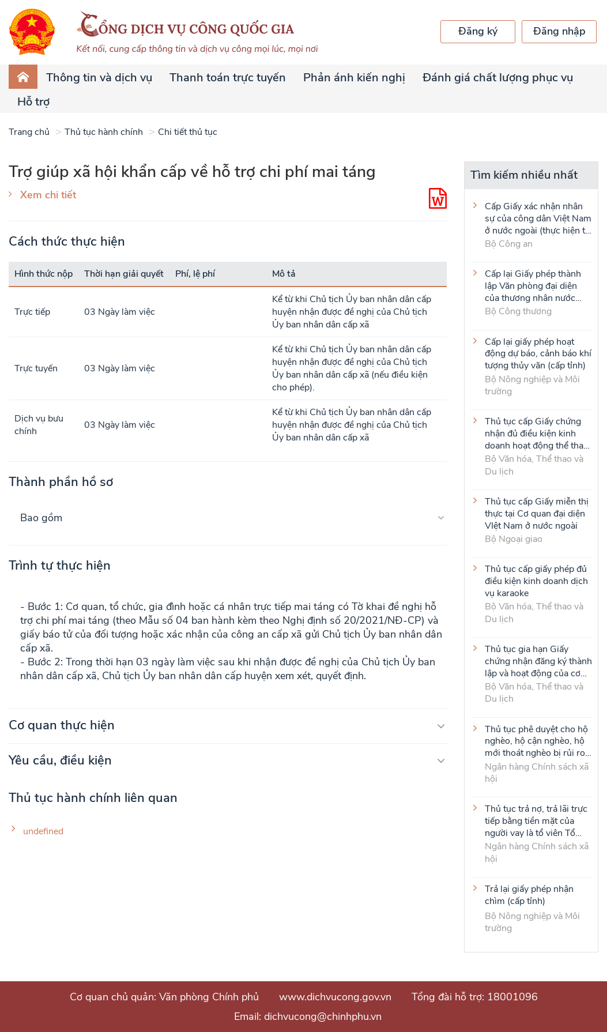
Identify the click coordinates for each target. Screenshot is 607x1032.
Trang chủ (29, 132)
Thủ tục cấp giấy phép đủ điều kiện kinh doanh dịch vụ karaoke (536, 580)
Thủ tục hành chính (104, 132)
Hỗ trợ (33, 102)
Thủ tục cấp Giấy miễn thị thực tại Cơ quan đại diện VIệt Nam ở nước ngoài (537, 513)
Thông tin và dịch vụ (99, 77)
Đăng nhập (559, 31)
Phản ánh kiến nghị (354, 77)
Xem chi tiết (48, 195)
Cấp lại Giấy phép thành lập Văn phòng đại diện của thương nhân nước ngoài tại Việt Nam (533, 285)
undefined (43, 832)
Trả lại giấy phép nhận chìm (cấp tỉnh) (529, 895)
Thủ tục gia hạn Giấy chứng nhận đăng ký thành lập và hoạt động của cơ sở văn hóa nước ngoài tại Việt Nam (538, 660)
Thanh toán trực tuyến (227, 77)
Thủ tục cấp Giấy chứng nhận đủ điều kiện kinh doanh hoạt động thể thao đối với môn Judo (537, 433)
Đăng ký (477, 31)
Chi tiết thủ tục (187, 132)
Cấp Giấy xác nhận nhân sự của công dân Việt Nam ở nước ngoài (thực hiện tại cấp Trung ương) (538, 218)
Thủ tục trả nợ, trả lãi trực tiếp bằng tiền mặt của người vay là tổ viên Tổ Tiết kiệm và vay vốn (536, 820)
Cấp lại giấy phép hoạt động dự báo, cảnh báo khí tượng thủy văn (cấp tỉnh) (538, 353)
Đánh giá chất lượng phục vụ (498, 77)
